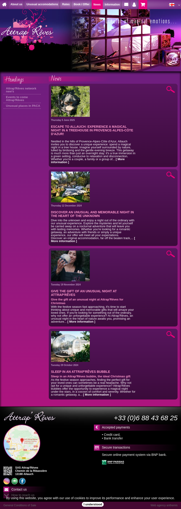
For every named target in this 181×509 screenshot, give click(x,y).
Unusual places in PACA (23, 105)
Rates (66, 4)
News (56, 78)
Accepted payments (116, 427)
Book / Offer (81, 4)
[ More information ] (81, 321)
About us (16, 4)
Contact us (19, 489)
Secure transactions (116, 447)
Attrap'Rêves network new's (21, 90)
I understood (93, 504)
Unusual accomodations (42, 4)
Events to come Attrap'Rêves (17, 98)
